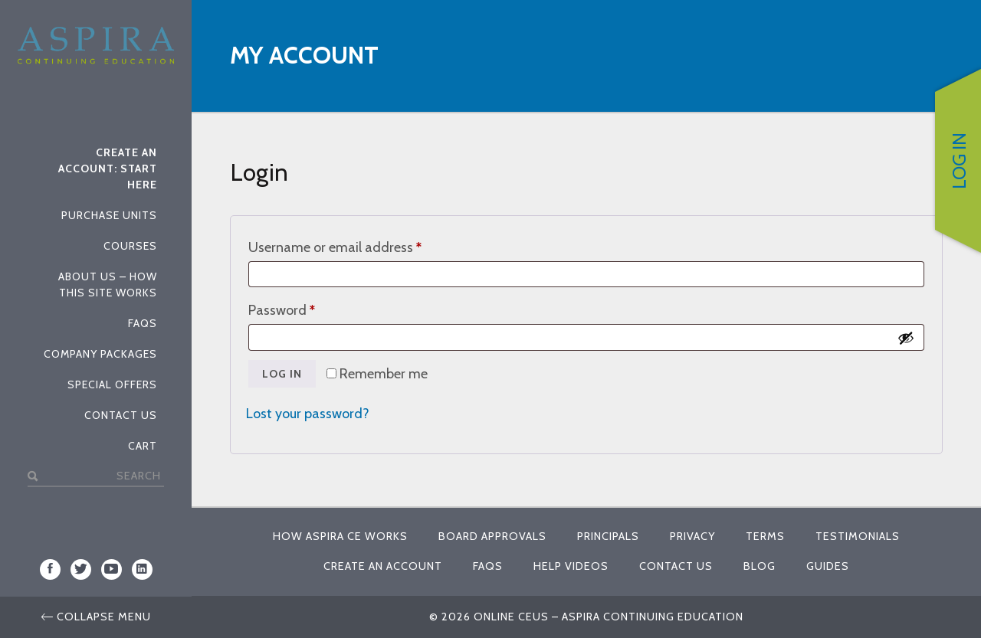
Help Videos (571, 566)
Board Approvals (492, 536)
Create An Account (382, 566)
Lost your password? (307, 413)
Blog (759, 566)
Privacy (692, 536)
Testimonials (857, 536)
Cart (142, 446)
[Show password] (905, 337)
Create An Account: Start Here (107, 168)
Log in (282, 374)
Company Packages (100, 354)
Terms (765, 536)
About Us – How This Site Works (107, 284)
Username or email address (361, 245)
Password (308, 307)
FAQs (142, 323)
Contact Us (120, 415)
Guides (827, 566)
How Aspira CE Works (340, 536)
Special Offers (112, 384)
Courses (130, 246)
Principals (608, 536)
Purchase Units (109, 215)
